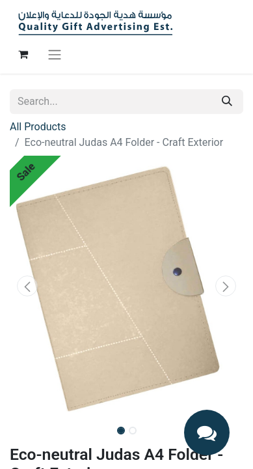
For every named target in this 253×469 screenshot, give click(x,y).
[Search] (227, 101)
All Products (38, 127)
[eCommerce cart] (23, 54)
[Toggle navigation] (54, 54)
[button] (27, 286)
